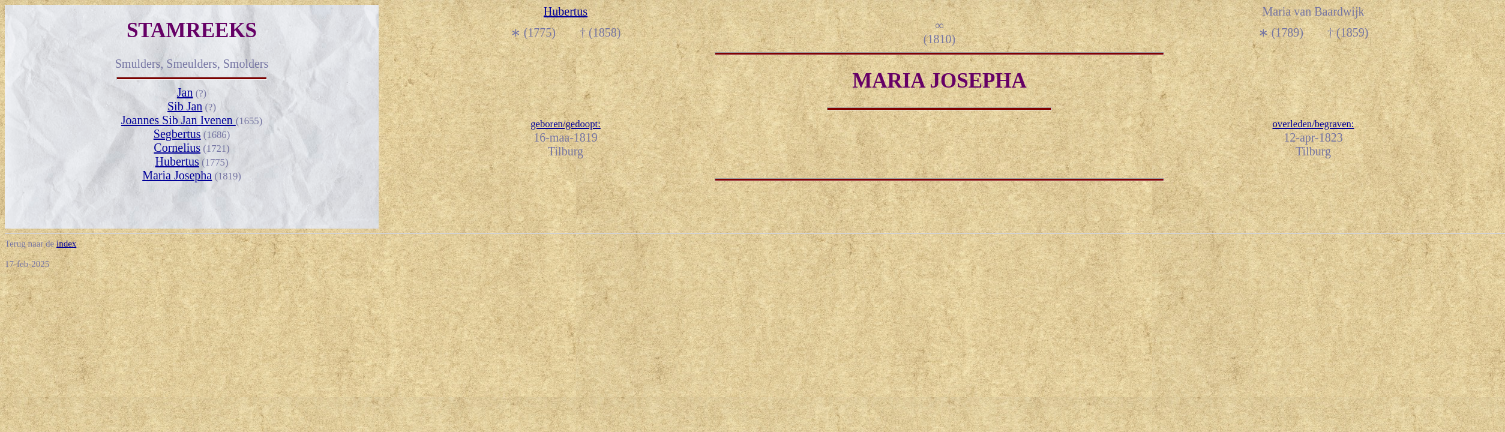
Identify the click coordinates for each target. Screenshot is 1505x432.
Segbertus (177, 133)
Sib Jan (184, 106)
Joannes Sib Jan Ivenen (178, 120)
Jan (185, 92)
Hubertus (177, 161)
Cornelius (177, 147)
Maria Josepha (177, 175)
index (66, 243)
